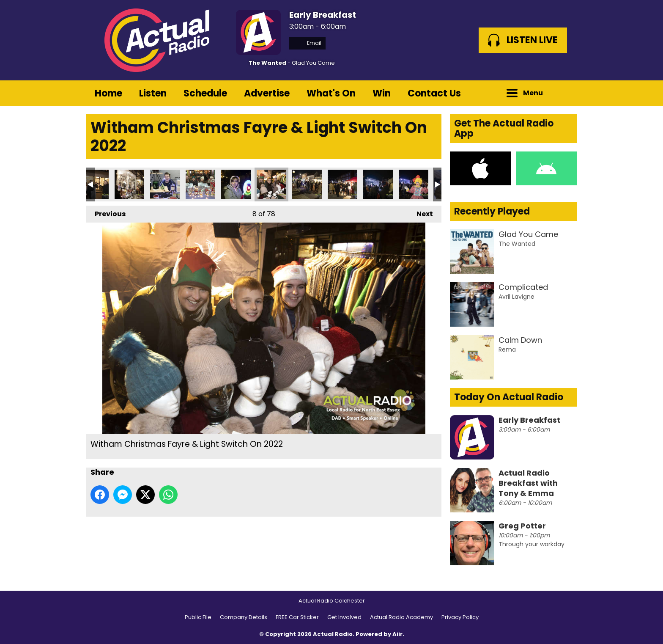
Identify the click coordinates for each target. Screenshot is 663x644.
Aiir (397, 634)
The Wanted (267, 63)
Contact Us (434, 93)
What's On (331, 93)
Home (108, 93)
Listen (153, 93)
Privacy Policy (460, 617)
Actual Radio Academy (401, 617)
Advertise (267, 93)
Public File (198, 617)
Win (382, 93)
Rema (507, 349)
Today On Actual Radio (508, 397)
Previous (106, 212)
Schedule (205, 93)
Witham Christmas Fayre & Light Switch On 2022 (129, 184)
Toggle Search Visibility (564, 93)
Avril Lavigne (516, 296)
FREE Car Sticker (297, 617)
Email (307, 43)
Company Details (243, 617)
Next (420, 212)
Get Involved (344, 617)
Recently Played (492, 211)
